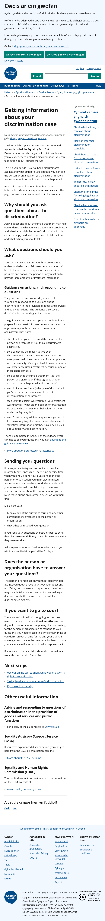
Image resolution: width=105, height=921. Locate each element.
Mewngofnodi (94, 68)
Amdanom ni (61, 841)
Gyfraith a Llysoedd (14, 869)
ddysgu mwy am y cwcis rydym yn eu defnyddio (41, 46)
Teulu (75, 85)
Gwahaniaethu (46, 92)
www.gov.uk (52, 726)
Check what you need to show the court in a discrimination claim (86, 209)
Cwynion (59, 863)
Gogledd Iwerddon (27, 138)
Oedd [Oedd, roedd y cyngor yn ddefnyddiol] (7, 808)
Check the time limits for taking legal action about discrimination (86, 195)
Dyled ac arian (41, 85)
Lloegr (13, 138)
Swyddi (58, 882)
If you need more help (20, 686)
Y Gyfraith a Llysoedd (24, 92)
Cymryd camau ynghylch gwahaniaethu (77, 92)
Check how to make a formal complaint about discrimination (86, 158)
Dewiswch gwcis (13, 60)
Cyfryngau (60, 868)
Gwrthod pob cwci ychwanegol (65, 54)
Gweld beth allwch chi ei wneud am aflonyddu (86, 222)
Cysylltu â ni (61, 846)
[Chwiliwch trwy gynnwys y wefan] (66, 76)
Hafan (7, 92)
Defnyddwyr (57, 85)
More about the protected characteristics (30, 450)
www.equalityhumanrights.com (25, 789)
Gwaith (27, 85)
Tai (67, 85)
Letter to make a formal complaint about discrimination (87, 172)
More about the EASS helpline (24, 758)
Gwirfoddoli (61, 877)
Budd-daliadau (12, 85)
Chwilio (33, 857)
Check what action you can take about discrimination (87, 130)
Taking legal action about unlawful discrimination (35, 681)
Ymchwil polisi (62, 872)
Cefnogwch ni (61, 850)
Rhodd (37, 76)
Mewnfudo (9, 873)
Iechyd (7, 878)
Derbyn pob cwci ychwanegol (24, 54)
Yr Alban (42, 138)
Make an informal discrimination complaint (84, 144)
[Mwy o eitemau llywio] (100, 86)
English (80, 68)
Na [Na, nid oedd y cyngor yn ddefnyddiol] (15, 808)
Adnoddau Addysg (39, 853)
